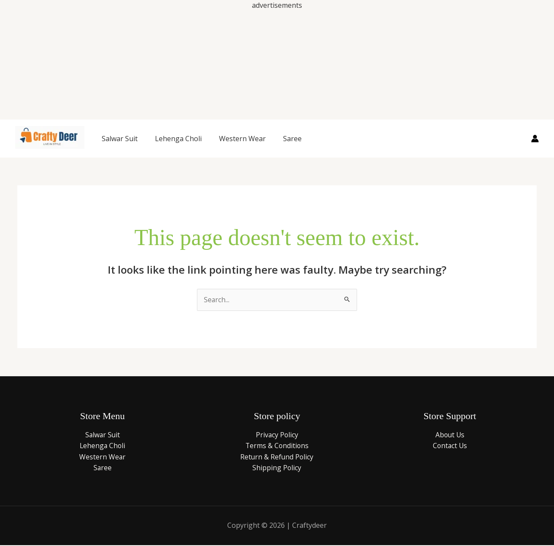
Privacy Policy (277, 435)
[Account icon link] (535, 138)
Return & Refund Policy (277, 457)
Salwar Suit (120, 138)
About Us (450, 435)
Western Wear (242, 138)
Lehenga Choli (178, 138)
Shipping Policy (277, 468)
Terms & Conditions (277, 446)
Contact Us (449, 446)
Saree (292, 138)
